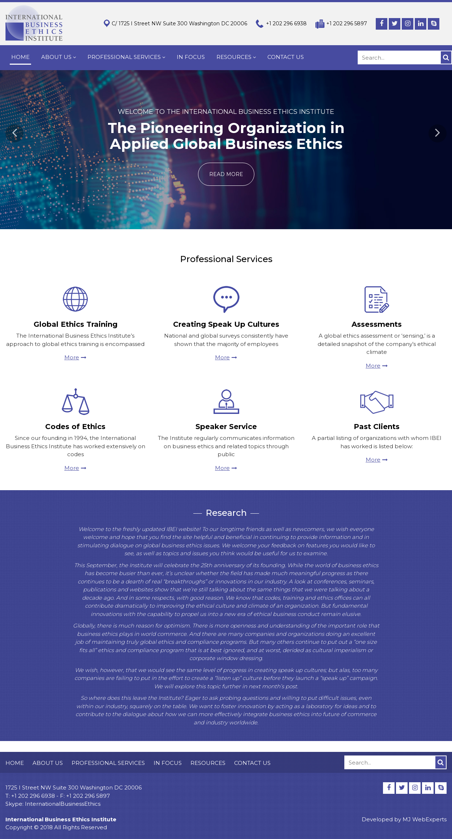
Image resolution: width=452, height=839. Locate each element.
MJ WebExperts (425, 819)
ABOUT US (58, 56)
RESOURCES (236, 56)
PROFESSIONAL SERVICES (126, 56)
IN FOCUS (191, 56)
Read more (226, 174)
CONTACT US (285, 56)
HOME (20, 56)
